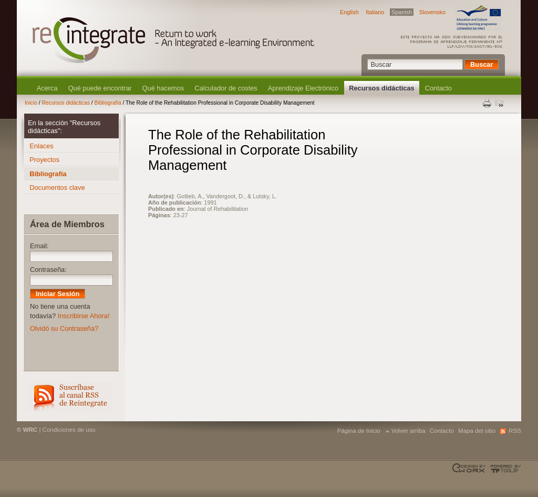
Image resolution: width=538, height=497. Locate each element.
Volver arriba (408, 431)
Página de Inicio (358, 431)
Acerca (47, 88)
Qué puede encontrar (100, 88)
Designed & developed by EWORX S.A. (470, 468)
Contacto (438, 88)
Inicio (31, 103)
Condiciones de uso (69, 430)
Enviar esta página (500, 103)
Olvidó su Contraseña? (64, 328)
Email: (39, 246)
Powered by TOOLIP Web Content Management (504, 468)
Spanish (401, 12)
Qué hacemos (163, 88)
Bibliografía (108, 103)
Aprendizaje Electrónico (303, 88)
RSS (69, 396)
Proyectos (44, 160)
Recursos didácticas (381, 88)
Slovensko (432, 12)
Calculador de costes (225, 88)
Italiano (375, 12)
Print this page (487, 103)
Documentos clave (57, 187)
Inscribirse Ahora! (84, 316)
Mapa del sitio (476, 431)
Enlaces (41, 146)
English (349, 12)
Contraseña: (48, 269)
